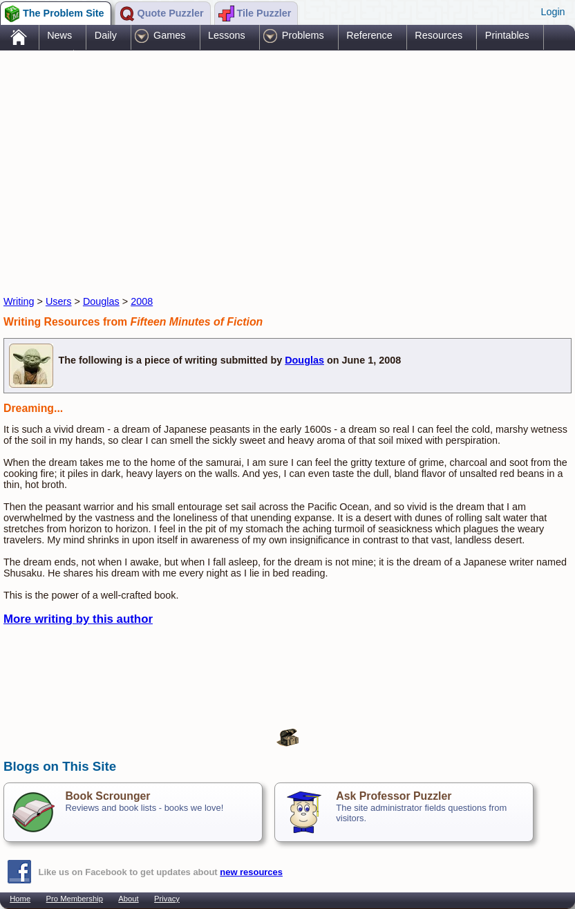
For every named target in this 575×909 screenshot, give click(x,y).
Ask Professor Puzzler (393, 796)
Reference (369, 35)
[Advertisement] (255, 161)
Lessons (226, 35)
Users (59, 301)
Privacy (167, 898)
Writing (19, 301)
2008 (142, 301)
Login (552, 11)
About (128, 898)
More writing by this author (78, 619)
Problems (303, 35)
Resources (438, 35)
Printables (507, 35)
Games (169, 35)
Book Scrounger (107, 796)
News (59, 35)
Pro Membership (74, 898)
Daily (106, 35)
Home (20, 898)
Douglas (101, 301)
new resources (251, 872)
